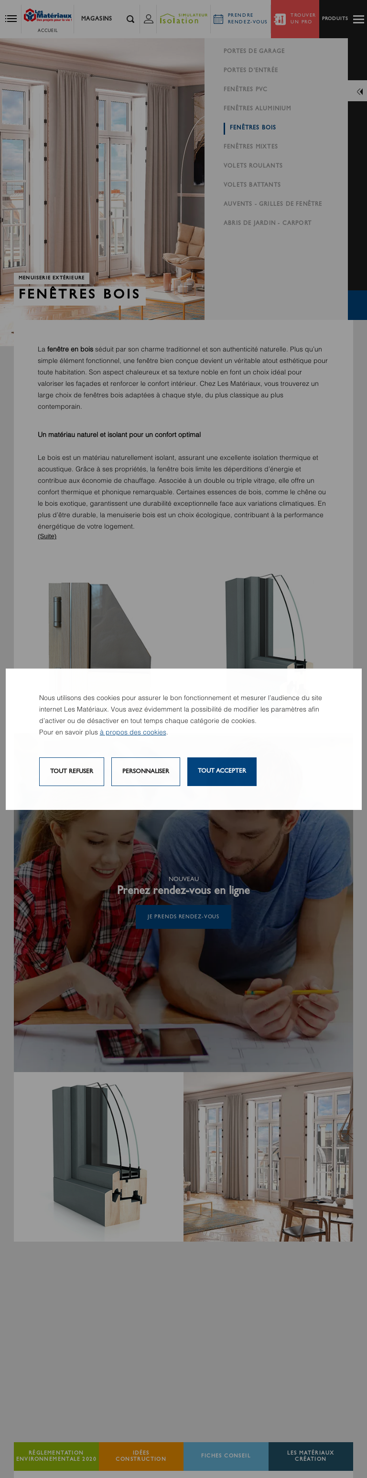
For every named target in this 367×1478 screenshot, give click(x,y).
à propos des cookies (133, 732)
